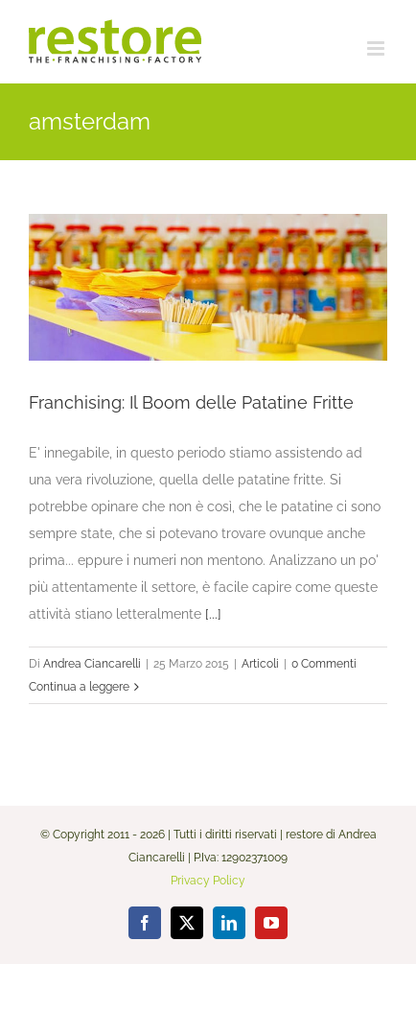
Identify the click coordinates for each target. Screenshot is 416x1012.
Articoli (260, 664)
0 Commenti (324, 664)
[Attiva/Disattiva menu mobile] (377, 48)
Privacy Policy (208, 880)
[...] (213, 614)
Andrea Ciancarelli (92, 664)
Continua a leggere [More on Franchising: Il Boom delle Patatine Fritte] (79, 687)
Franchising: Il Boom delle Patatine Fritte (191, 402)
